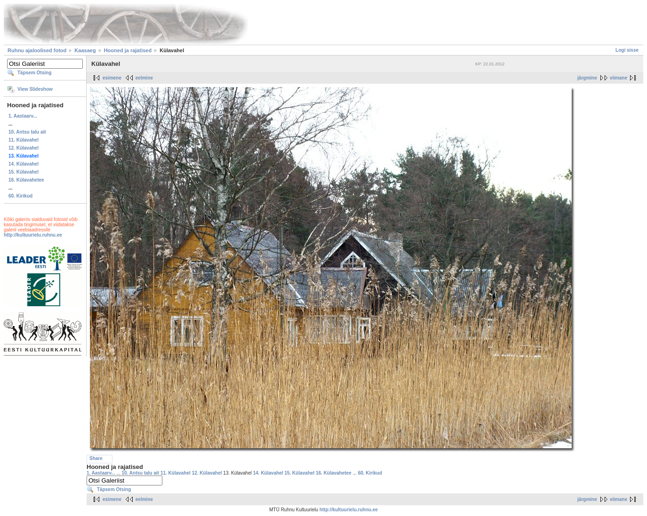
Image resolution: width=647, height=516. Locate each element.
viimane (618, 77)
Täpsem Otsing (34, 72)
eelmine (144, 77)
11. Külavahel (23, 140)
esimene (112, 77)
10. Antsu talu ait (27, 132)
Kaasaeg (85, 50)
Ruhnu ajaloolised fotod (37, 50)
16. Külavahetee (26, 180)
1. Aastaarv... (22, 116)
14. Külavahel (23, 164)
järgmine (587, 77)
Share (96, 458)
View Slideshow (35, 89)
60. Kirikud (20, 195)
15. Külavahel (23, 172)
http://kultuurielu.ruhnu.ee (33, 235)
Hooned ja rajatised (128, 50)
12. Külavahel (23, 148)
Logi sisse (627, 50)
